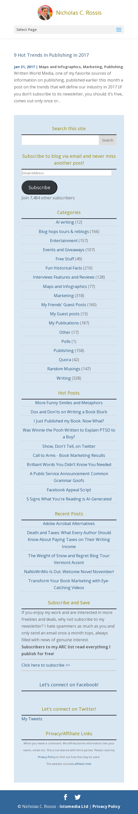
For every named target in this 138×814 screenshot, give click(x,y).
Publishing (113, 66)
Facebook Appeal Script (69, 490)
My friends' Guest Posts (63, 304)
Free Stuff (65, 259)
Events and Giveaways (63, 250)
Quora (65, 359)
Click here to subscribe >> (45, 665)
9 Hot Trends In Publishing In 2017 (51, 55)
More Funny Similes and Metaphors (69, 402)
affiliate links (83, 764)
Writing (64, 378)
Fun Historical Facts (63, 268)
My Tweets (31, 719)
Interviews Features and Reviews (64, 277)
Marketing (92, 66)
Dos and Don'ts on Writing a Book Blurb (69, 412)
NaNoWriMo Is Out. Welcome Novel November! (69, 571)
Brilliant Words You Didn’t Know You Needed (69, 464)
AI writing (65, 222)
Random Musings (63, 369)
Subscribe (39, 187)
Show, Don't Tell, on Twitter (69, 446)
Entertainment (64, 240)
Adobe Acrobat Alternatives (69, 523)
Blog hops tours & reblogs (64, 231)
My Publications (64, 323)
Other (65, 332)
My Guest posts (65, 314)
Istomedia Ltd (74, 806)
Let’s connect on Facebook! (68, 685)
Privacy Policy (46, 757)
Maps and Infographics (60, 66)
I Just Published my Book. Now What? (69, 421)
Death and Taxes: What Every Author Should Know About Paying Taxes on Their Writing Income (69, 539)
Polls (66, 341)
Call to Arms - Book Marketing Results (69, 455)
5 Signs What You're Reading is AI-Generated (69, 499)
